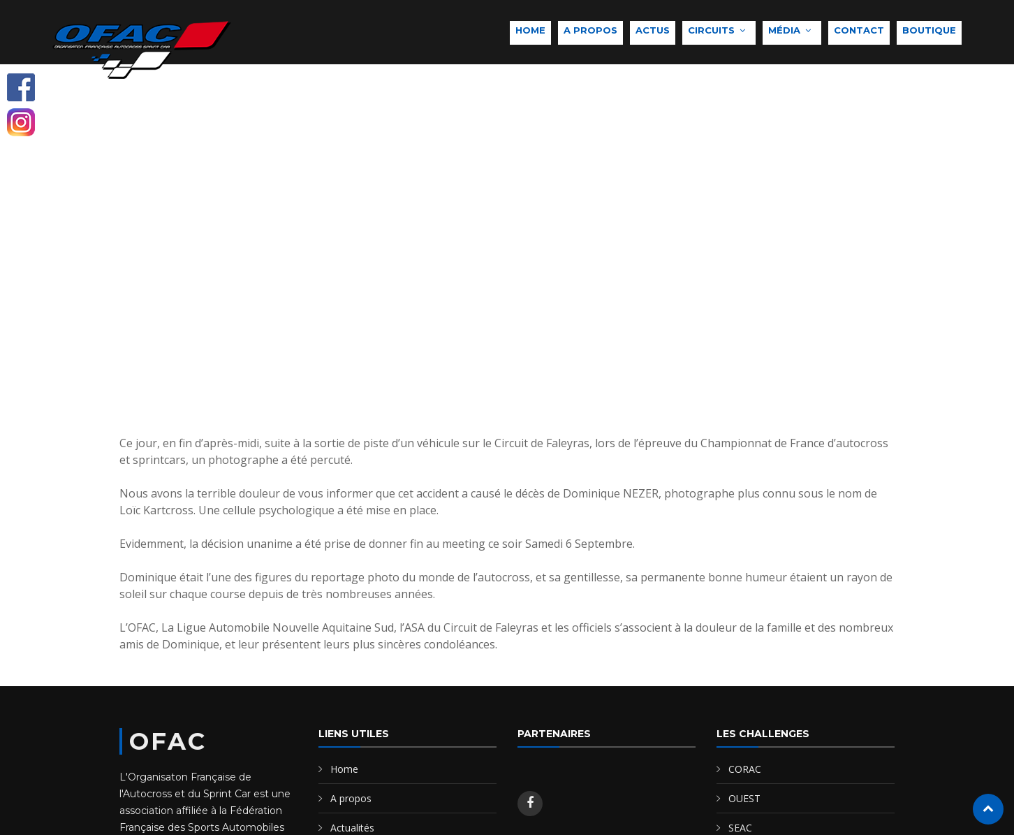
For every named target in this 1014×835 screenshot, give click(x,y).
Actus (652, 30)
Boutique (929, 30)
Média (784, 30)
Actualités (352, 827)
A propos (590, 30)
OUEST (744, 798)
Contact (859, 30)
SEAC (740, 827)
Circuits (711, 30)
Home (530, 30)
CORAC (744, 769)
